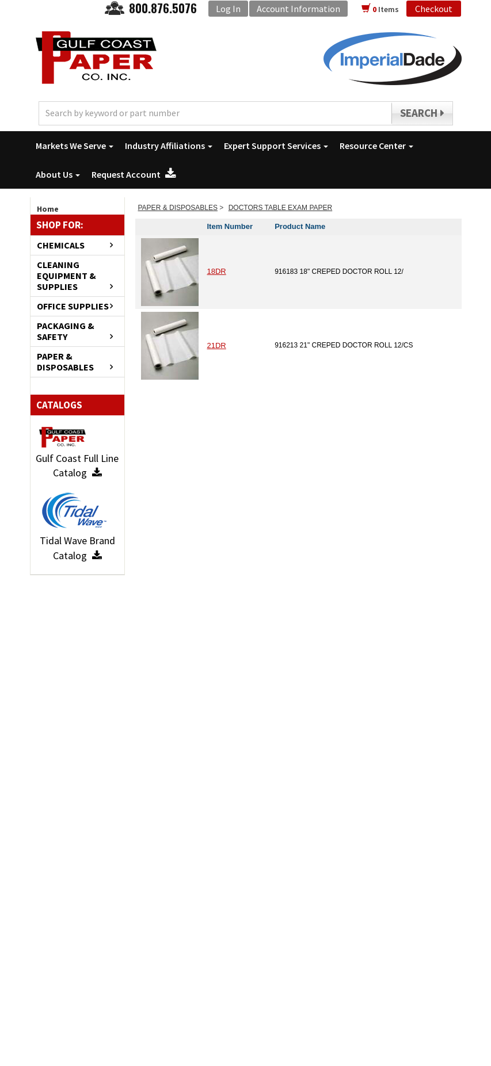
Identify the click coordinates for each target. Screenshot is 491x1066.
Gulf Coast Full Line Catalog (77, 466)
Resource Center (376, 145)
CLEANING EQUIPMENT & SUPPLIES (66, 275)
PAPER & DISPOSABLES (65, 362)
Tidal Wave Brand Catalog (77, 548)
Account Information (298, 8)
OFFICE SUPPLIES (73, 306)
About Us (58, 174)
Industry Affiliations (168, 145)
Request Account (134, 174)
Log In (228, 8)
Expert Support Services (276, 145)
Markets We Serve (74, 145)
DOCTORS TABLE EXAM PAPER (281, 208)
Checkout (433, 8)
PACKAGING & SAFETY (65, 331)
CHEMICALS (61, 245)
